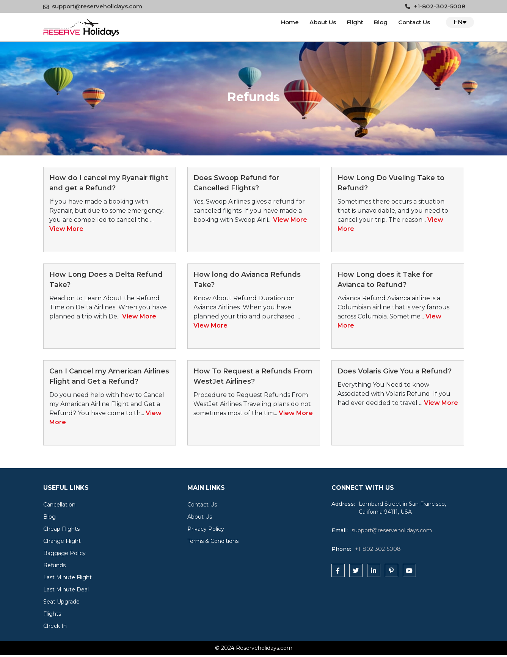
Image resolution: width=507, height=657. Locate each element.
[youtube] (409, 570)
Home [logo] (290, 22)
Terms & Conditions (213, 541)
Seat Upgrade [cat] (61, 601)
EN (460, 22)
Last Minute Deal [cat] (66, 589)
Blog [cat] (49, 516)
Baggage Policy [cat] (64, 553)
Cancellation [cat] (59, 504)
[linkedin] (373, 570)
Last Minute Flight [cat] (67, 577)
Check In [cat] (55, 626)
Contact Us (202, 504)
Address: (343, 503)
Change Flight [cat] (62, 541)
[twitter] (356, 570)
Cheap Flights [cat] (61, 528)
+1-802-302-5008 (435, 6)
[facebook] (338, 570)
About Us (322, 22)
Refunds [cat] (54, 565)
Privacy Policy (205, 528)
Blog (381, 22)
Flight (355, 22)
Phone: (341, 549)
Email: (339, 530)
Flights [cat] (52, 613)
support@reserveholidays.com (92, 6)
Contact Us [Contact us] (414, 22)
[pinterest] (391, 570)
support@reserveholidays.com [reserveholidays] (392, 530)
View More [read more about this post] (66, 228)
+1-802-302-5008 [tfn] (378, 549)
